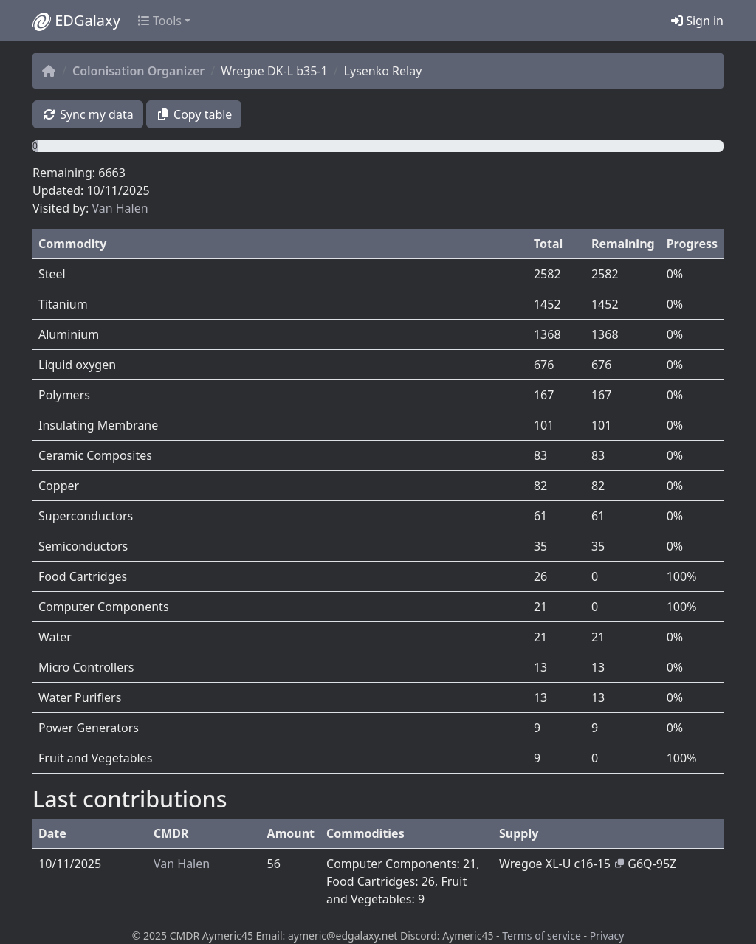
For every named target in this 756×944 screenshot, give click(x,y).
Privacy (607, 936)
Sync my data (88, 114)
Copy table (194, 114)
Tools (160, 21)
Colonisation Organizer (138, 71)
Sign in (697, 21)
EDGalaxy (76, 20)
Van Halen (120, 208)
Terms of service (541, 936)
